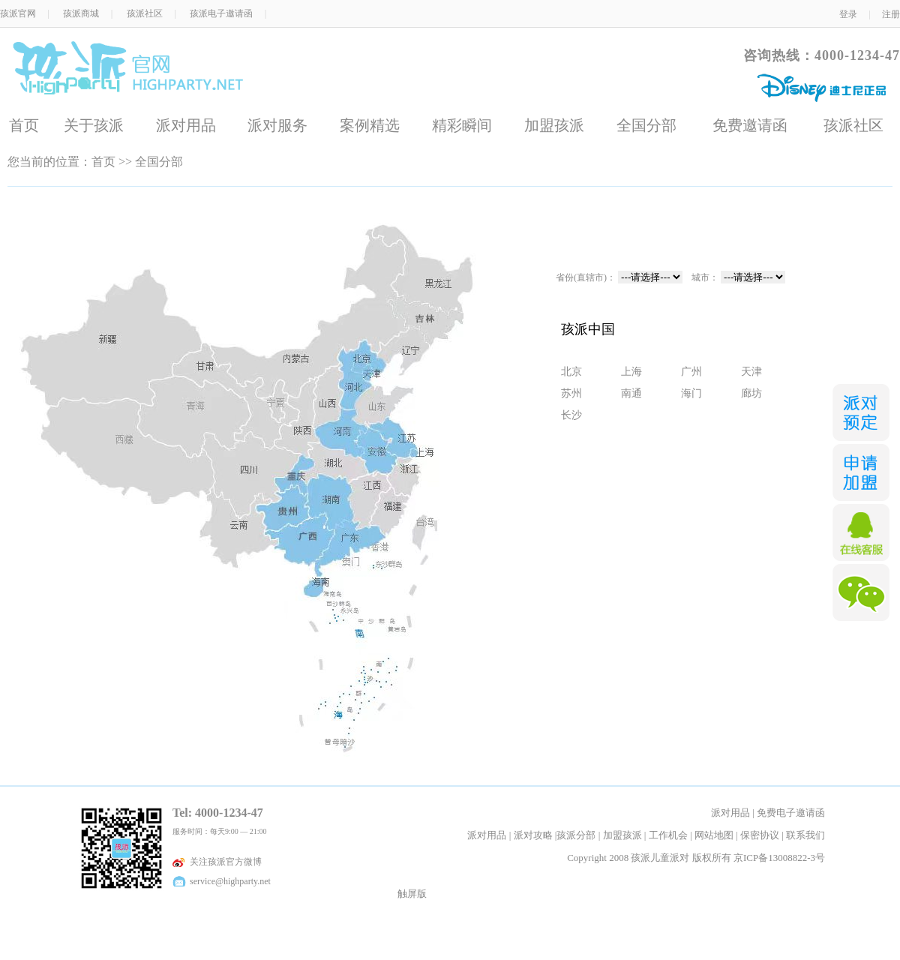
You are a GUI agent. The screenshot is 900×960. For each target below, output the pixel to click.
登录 (848, 14)
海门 (691, 393)
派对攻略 (533, 835)
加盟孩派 (554, 125)
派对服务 (278, 125)
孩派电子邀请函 (221, 13)
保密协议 (759, 835)
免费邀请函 (750, 125)
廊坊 (751, 393)
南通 (631, 393)
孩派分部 (576, 835)
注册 (891, 14)
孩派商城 (81, 13)
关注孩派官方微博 (225, 861)
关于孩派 (94, 125)
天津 (751, 371)
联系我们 (805, 835)
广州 (691, 371)
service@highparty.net (229, 881)
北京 (571, 371)
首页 (24, 125)
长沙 (571, 415)
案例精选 (370, 125)
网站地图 (714, 835)
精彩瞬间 (462, 125)
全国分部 (646, 125)
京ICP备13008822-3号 (779, 857)
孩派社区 (145, 13)
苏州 (571, 393)
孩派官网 (18, 13)
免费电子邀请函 (791, 812)
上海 (631, 371)
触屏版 (412, 893)
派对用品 (186, 125)
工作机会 (668, 835)
